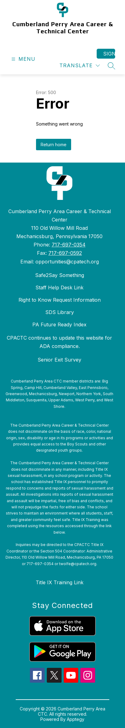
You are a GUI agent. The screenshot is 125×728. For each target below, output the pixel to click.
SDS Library (59, 312)
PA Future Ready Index (59, 324)
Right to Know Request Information (59, 300)
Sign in (109, 54)
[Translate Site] (79, 65)
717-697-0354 (69, 245)
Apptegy (75, 719)
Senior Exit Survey (59, 360)
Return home (54, 144)
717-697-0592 (65, 253)
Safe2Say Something (59, 275)
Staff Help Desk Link (59, 287)
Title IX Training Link (59, 582)
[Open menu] (22, 59)
